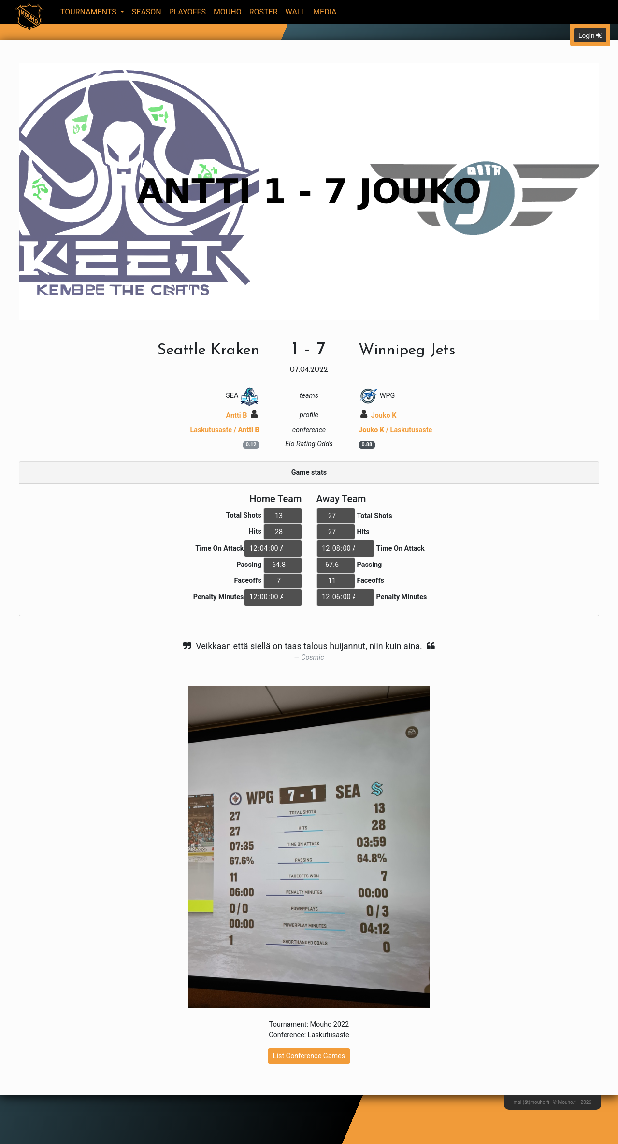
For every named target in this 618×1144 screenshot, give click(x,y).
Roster (263, 11)
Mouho (228, 11)
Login (590, 35)
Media (325, 11)
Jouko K (378, 415)
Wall (296, 11)
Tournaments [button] (89, 11)
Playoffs (187, 11)
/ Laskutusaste (395, 430)
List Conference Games (309, 1056)
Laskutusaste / (224, 430)
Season (146, 11)
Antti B (242, 415)
